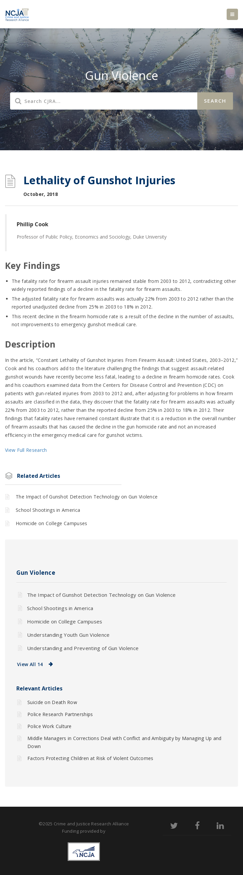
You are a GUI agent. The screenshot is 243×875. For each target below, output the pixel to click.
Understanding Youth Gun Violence (68, 634)
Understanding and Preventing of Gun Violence (83, 648)
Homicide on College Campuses (51, 523)
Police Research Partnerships (60, 714)
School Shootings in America (48, 510)
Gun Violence (35, 572)
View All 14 (30, 664)
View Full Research (26, 450)
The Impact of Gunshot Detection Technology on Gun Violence (87, 496)
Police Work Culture (49, 726)
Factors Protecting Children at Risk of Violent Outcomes (90, 758)
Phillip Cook (32, 224)
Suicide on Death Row (52, 702)
